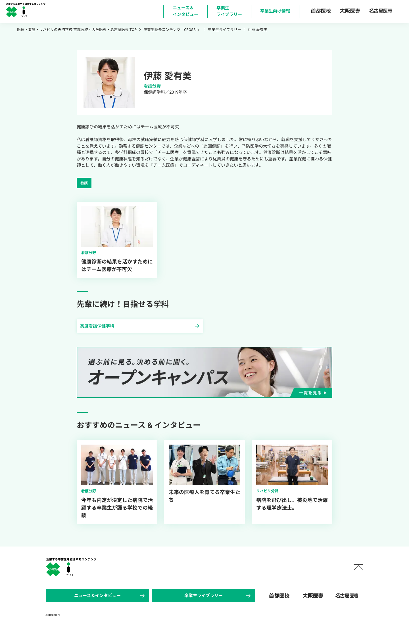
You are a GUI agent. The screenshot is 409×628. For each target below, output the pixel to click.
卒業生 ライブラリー (229, 11)
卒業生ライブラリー (218, 595)
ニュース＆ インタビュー (185, 11)
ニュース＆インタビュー (110, 595)
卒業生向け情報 (275, 11)
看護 (84, 183)
